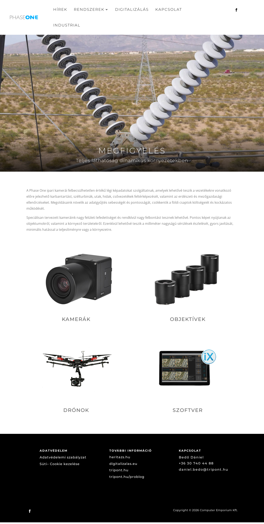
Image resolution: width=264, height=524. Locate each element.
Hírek (60, 9)
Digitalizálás (132, 9)
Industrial (66, 25)
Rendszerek (89, 9)
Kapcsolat (168, 9)
